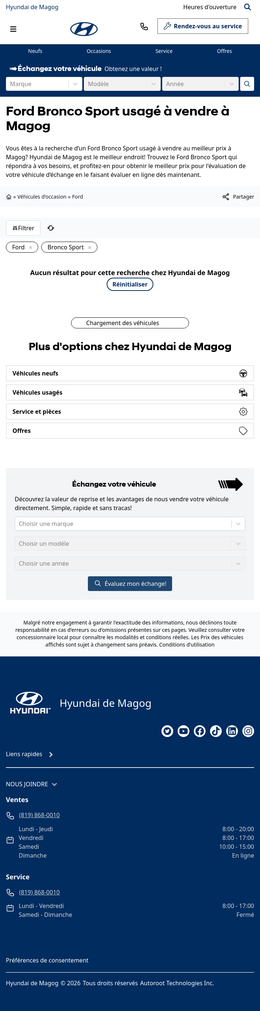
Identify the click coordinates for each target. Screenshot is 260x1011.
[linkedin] (232, 731)
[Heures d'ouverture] (210, 7)
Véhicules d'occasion (42, 196)
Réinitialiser (130, 284)
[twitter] (167, 731)
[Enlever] (29, 247)
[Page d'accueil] (28, 702)
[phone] (144, 26)
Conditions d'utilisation (187, 644)
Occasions (99, 50)
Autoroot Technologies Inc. (177, 983)
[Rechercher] (247, 7)
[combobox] (10, 83)
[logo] (84, 29)
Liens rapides (24, 754)
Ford (77, 196)
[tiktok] (216, 731)
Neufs (35, 50)
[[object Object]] (237, 196)
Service (164, 50)
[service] (251, 26)
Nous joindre (27, 784)
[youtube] (183, 731)
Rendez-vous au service (203, 27)
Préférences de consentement (47, 960)
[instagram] (248, 731)
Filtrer (23, 228)
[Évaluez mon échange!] (247, 84)
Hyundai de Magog (32, 7)
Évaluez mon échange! (130, 583)
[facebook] (200, 731)
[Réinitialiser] (50, 228)
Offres (224, 50)
